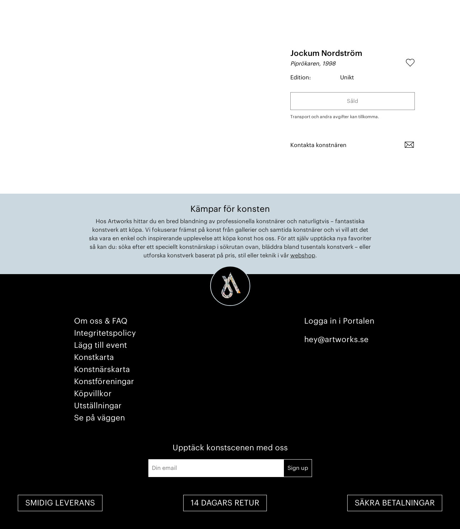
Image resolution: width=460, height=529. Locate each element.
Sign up (297, 468)
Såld (352, 101)
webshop (302, 255)
